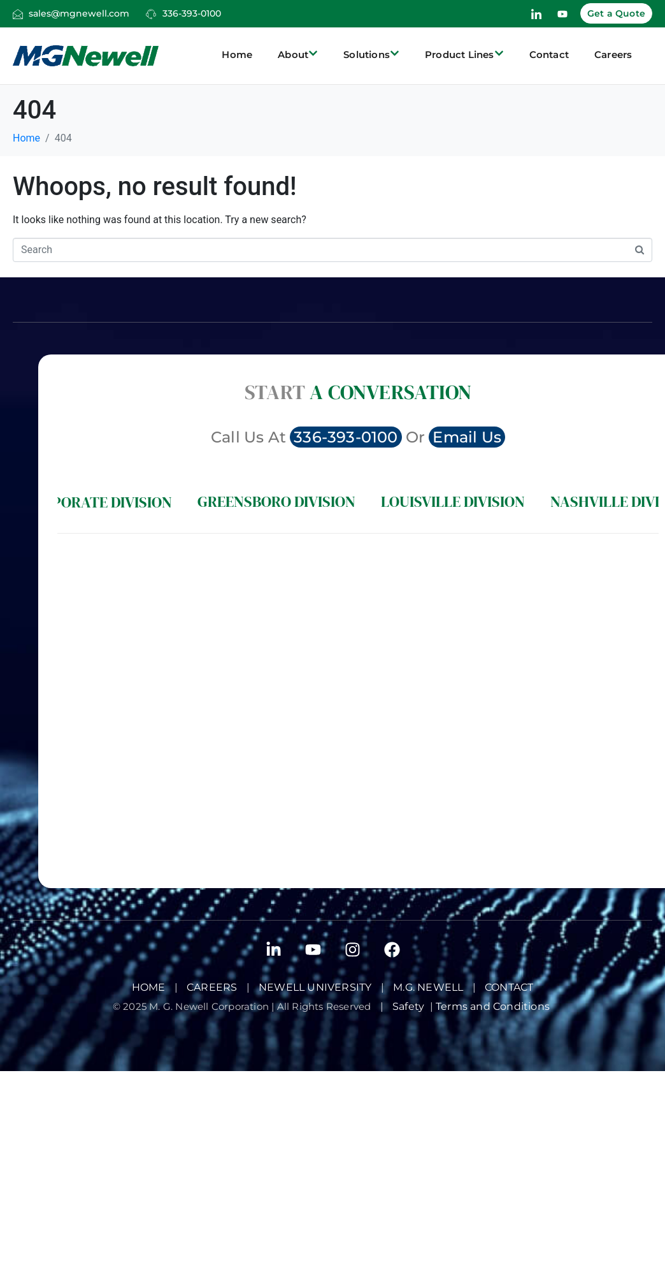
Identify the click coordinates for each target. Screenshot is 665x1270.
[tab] (98, 502)
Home (237, 54)
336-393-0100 (191, 13)
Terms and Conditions (494, 1006)
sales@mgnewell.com (79, 13)
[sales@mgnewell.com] (18, 14)
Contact (549, 54)
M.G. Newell (428, 987)
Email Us (467, 437)
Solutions (371, 54)
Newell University (315, 987)
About (298, 54)
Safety (411, 1006)
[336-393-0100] (151, 14)
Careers (613, 54)
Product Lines (464, 54)
